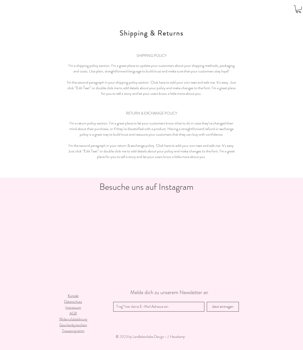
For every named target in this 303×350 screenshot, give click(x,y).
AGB (73, 313)
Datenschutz (73, 301)
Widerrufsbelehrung (73, 319)
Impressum (73, 307)
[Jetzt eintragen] (223, 307)
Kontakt (73, 295)
